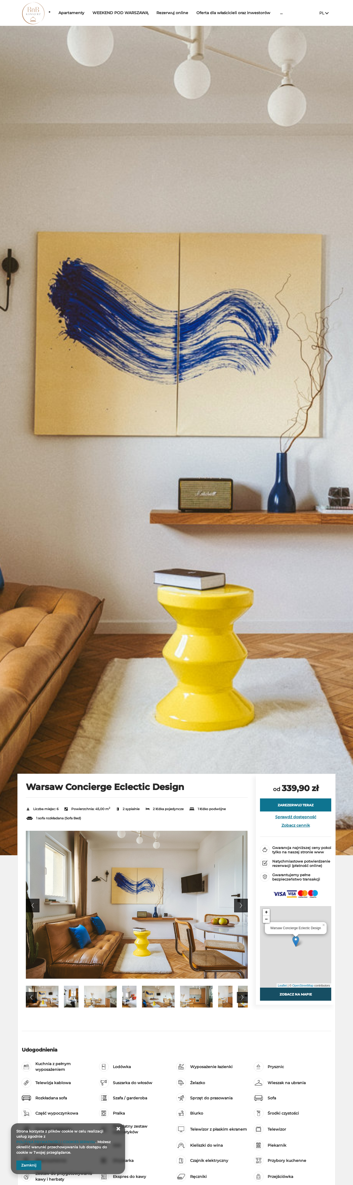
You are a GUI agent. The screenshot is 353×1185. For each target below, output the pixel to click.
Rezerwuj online (189, 12)
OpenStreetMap (303, 985)
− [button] (266, 919)
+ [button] (266, 912)
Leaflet (282, 985)
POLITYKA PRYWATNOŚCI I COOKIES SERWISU (58, 1142)
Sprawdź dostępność (295, 816)
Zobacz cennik (295, 825)
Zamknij (28, 1165)
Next (241, 905)
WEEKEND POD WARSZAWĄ (137, 12)
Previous (32, 905)
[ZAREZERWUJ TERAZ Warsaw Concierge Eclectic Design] (295, 804)
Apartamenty (88, 12)
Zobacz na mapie (296, 994)
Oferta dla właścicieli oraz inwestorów (250, 12)
